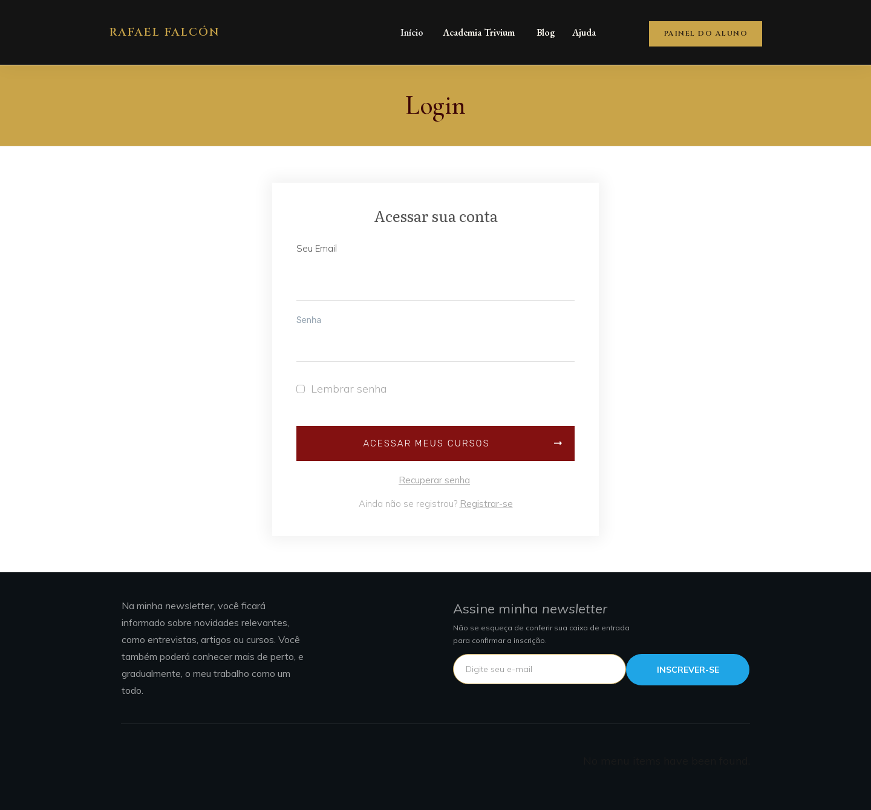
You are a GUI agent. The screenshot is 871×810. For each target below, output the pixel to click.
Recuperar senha (434, 480)
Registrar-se (486, 503)
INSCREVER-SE (688, 669)
